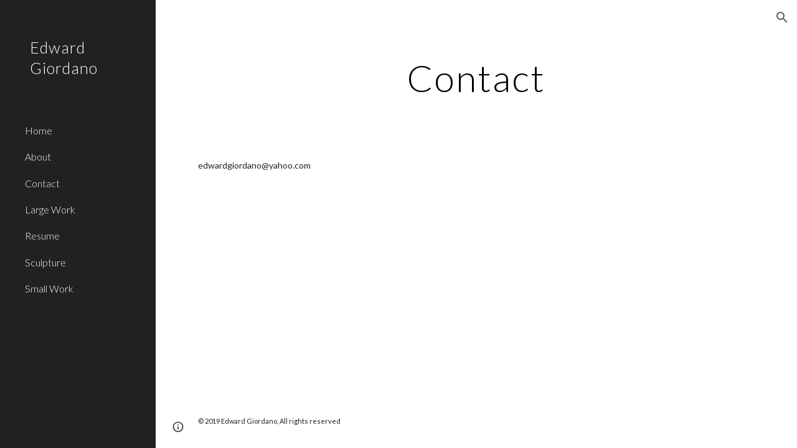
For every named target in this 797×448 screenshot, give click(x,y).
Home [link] (38, 130)
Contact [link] (42, 183)
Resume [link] (42, 235)
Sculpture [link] (45, 262)
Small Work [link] (49, 288)
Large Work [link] (50, 209)
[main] (476, 77)
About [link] (38, 156)
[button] (782, 17)
